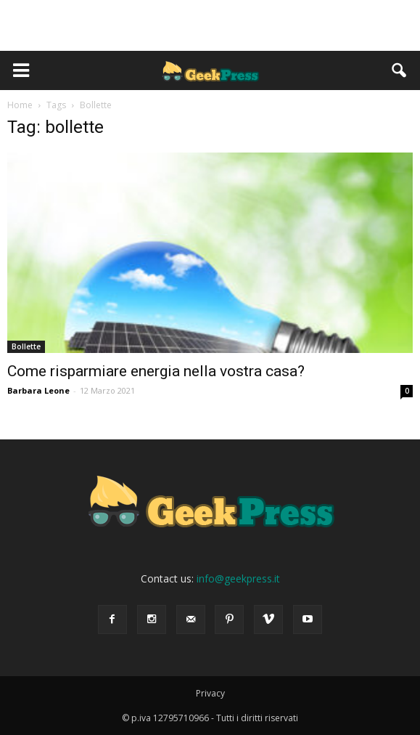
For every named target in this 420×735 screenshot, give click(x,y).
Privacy (210, 693)
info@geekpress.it (238, 578)
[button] (399, 70)
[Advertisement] (210, 25)
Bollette (26, 346)
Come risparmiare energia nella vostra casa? (156, 371)
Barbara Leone (38, 390)
